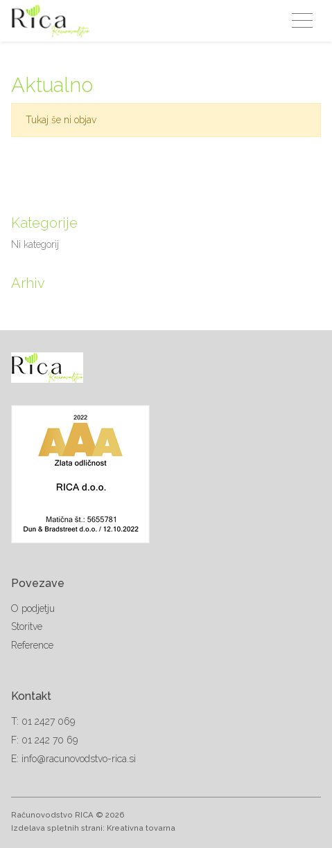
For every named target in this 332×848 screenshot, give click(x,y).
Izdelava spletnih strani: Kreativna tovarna (93, 828)
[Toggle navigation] (302, 21)
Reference (32, 645)
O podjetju (33, 608)
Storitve (26, 626)
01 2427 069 (48, 721)
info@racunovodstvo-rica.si (78, 758)
